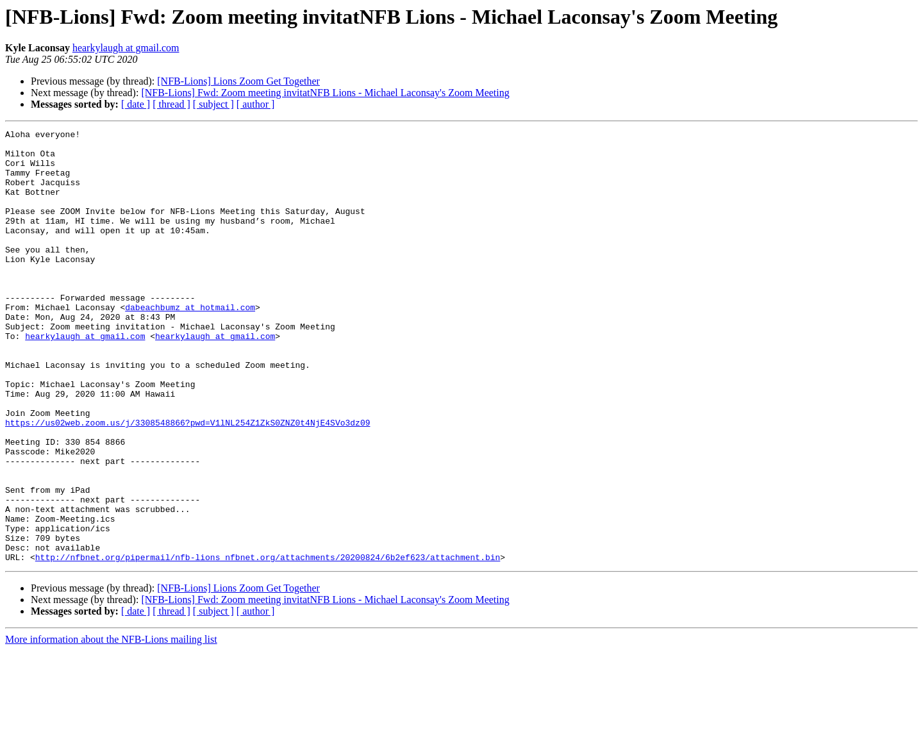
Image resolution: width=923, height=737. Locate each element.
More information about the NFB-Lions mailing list (111, 725)
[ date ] (135, 104)
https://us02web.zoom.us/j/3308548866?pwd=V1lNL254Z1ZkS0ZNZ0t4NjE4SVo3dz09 (187, 482)
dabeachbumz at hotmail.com (190, 343)
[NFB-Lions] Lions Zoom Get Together (238, 81)
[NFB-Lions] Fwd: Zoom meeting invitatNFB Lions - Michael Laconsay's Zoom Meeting (325, 92)
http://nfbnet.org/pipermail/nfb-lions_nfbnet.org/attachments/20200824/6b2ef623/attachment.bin (267, 643)
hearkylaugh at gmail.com (125, 47)
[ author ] (256, 104)
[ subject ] (213, 104)
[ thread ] (171, 104)
